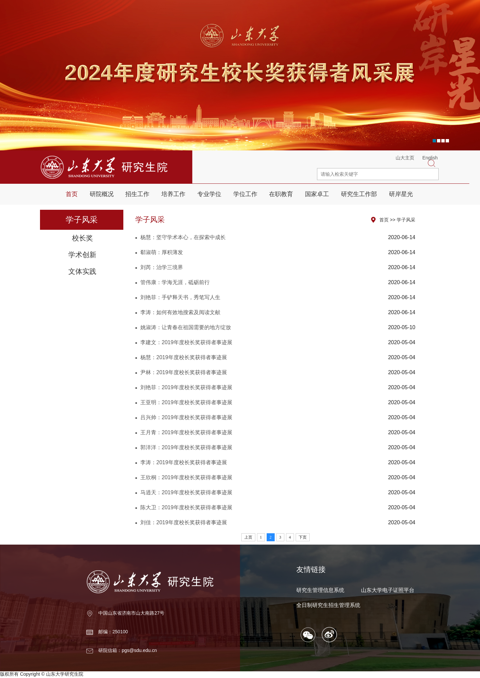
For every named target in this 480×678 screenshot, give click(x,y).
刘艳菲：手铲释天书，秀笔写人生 (180, 297)
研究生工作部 (359, 194)
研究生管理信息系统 (320, 590)
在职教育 (281, 194)
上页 (248, 537)
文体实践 (82, 271)
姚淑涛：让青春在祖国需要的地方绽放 (185, 327)
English (430, 157)
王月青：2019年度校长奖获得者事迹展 (186, 432)
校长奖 (82, 238)
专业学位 (209, 194)
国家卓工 (317, 194)
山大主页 (405, 157)
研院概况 (102, 194)
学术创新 (82, 254)
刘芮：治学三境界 (161, 267)
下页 (303, 537)
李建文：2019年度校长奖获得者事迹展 (186, 342)
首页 (72, 194)
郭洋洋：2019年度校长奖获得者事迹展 (186, 447)
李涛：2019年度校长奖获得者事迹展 (183, 462)
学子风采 (406, 219)
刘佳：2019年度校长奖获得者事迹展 (183, 522)
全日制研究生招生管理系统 (328, 605)
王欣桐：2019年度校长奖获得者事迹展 (186, 477)
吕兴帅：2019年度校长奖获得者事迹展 (186, 417)
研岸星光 (401, 194)
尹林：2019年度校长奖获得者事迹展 (183, 372)
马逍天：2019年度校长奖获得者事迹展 (186, 492)
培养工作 (173, 194)
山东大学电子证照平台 (387, 590)
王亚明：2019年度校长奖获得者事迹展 (186, 402)
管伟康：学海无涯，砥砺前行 (175, 282)
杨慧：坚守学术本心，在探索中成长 (183, 237)
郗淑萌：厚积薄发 (161, 252)
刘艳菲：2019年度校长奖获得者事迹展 (186, 387)
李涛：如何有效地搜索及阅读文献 (180, 312)
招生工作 (137, 194)
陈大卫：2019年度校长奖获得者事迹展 (186, 507)
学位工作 (245, 194)
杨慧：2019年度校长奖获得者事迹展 (183, 357)
